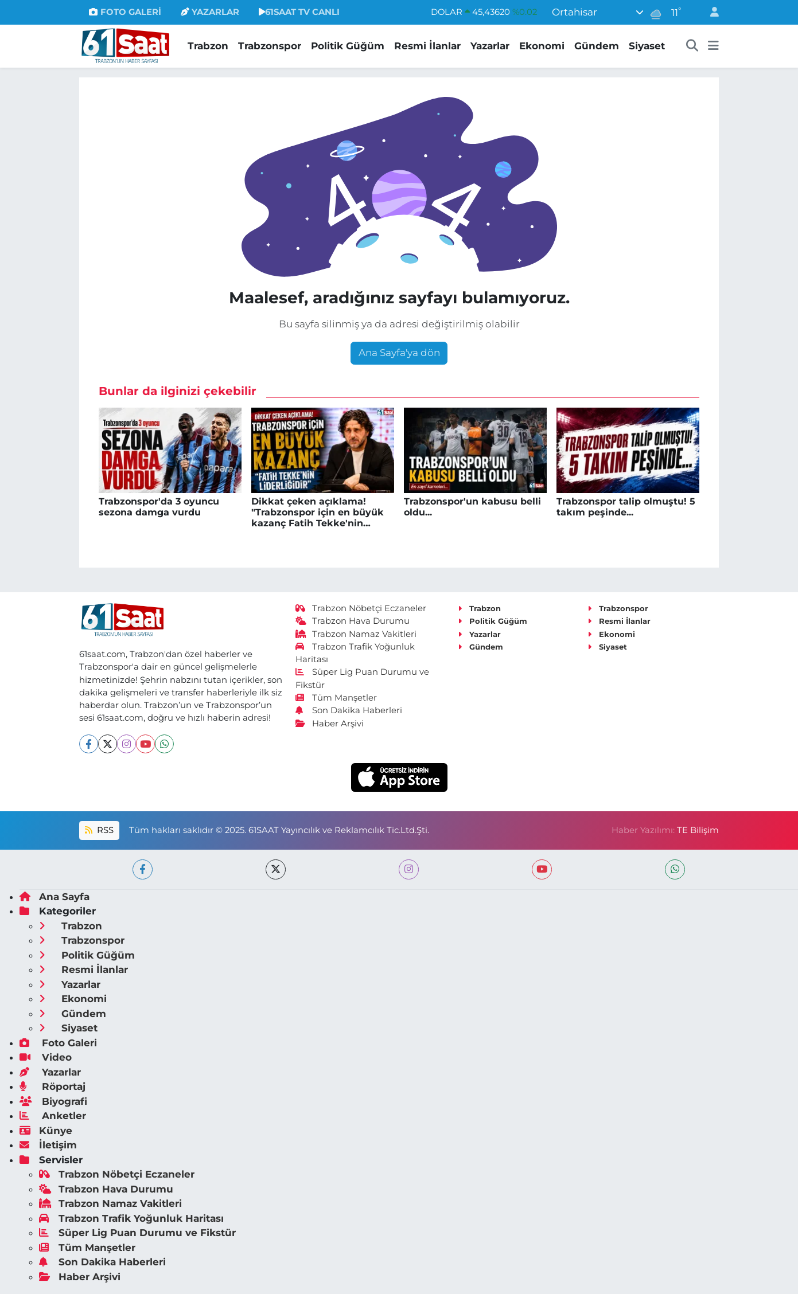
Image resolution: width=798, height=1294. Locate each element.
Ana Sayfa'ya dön (399, 352)
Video (46, 1057)
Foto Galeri (58, 1043)
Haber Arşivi (329, 723)
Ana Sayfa (54, 896)
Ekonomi (542, 46)
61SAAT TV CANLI (299, 12)
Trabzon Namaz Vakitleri (355, 634)
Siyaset (647, 46)
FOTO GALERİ (125, 12)
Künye (46, 1130)
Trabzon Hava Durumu (352, 621)
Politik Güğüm (347, 46)
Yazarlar (489, 46)
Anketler (53, 1115)
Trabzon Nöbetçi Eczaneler (360, 608)
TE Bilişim (698, 830)
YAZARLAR (210, 12)
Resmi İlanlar (427, 46)
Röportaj (52, 1086)
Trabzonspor (269, 46)
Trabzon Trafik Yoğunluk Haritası (131, 1218)
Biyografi (53, 1101)
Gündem (596, 46)
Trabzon (208, 46)
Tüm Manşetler (336, 698)
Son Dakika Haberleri (348, 710)
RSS (99, 830)
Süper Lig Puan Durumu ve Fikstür (137, 1232)
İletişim (48, 1145)
